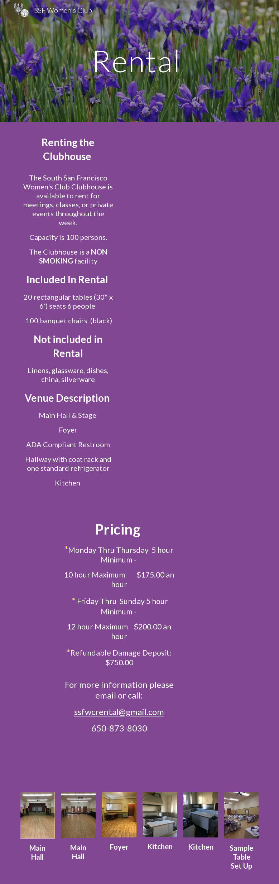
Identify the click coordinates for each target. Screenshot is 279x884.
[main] (139, 61)
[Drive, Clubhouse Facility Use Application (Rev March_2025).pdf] (180, 205)
